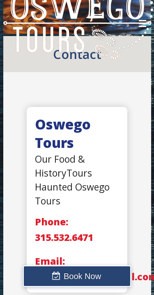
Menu (142, 23)
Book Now (82, 276)
